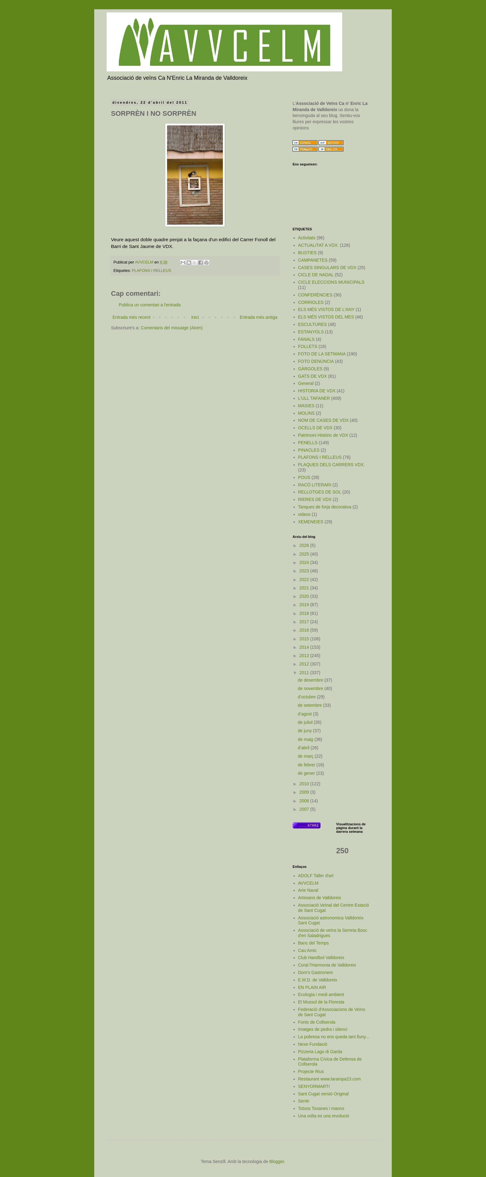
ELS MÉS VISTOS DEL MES (326, 316)
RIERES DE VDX (315, 499)
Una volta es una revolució (323, 1115)
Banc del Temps (313, 942)
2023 (304, 570)
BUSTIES (307, 252)
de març (306, 756)
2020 (304, 596)
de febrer (307, 764)
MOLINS (306, 413)
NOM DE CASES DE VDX (323, 420)
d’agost (305, 713)
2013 (304, 655)
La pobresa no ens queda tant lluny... (333, 1036)
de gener (307, 773)
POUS (304, 477)
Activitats (307, 237)
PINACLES (309, 450)
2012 (304, 663)
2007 (304, 809)
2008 (304, 800)
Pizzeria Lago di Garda (320, 1051)
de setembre (310, 705)
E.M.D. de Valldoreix (318, 979)
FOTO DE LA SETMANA (322, 353)
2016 (304, 630)
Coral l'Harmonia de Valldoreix (327, 965)
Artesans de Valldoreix (319, 897)
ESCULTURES (312, 324)
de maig (306, 739)
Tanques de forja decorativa (324, 506)
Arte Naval (308, 890)
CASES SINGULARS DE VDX (327, 267)
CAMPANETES (313, 260)
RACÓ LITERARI (314, 484)
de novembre (311, 688)
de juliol (306, 722)
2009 (304, 792)
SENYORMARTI (314, 1086)
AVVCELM (308, 883)
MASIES (306, 405)
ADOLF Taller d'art (316, 875)
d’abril (304, 747)
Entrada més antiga (258, 317)
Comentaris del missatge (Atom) (172, 327)
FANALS (306, 339)
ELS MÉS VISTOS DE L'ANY (326, 309)
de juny (305, 730)
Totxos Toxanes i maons (321, 1108)
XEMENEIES (311, 521)
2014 (304, 647)
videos (304, 514)
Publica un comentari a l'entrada (150, 304)
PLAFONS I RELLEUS (151, 270)
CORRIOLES (311, 302)
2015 (304, 638)
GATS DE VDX (312, 376)
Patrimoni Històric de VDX (323, 435)
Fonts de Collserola (317, 1022)
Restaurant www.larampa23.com (329, 1078)
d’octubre (307, 696)
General (306, 383)
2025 (304, 554)
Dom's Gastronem (315, 972)
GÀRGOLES (310, 368)
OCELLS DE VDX (315, 427)
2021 (304, 587)
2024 (304, 562)
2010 (304, 783)
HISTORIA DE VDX (317, 390)
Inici (195, 317)
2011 (304, 672)
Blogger (276, 1161)
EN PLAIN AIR (312, 987)
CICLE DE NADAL (316, 274)
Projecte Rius (311, 1071)
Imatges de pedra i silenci (322, 1029)
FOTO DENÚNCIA (316, 361)
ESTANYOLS (311, 331)
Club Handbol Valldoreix (321, 957)
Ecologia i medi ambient (321, 994)
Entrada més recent (131, 317)
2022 (304, 579)
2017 (304, 621)
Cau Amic (307, 950)
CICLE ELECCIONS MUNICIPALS (331, 282)
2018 (304, 613)
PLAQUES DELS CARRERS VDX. (331, 464)
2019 (304, 604)
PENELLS (308, 442)
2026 (304, 545)
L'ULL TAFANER (314, 398)
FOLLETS (307, 346)
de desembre (311, 680)
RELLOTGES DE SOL (319, 491)
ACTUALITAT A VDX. (318, 245)
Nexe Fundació (312, 1044)
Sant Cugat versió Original (323, 1093)
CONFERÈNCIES (315, 294)
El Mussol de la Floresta (321, 1001)
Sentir (304, 1100)
